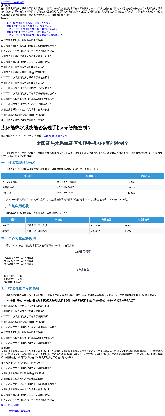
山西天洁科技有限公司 (12, 2)
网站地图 (5, 405)
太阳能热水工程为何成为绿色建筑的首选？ (29, 32)
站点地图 (15, 405)
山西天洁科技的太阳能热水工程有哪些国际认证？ (32, 29)
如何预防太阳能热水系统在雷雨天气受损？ (29, 23)
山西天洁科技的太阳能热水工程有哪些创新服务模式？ (34, 35)
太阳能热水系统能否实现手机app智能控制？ (29, 26)
